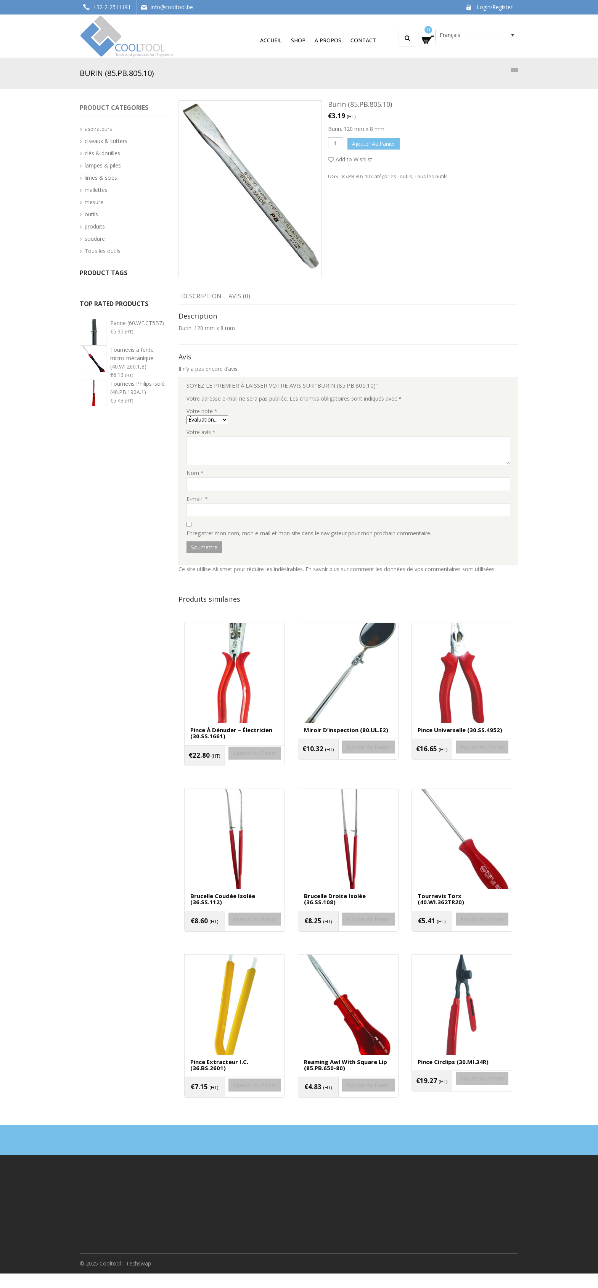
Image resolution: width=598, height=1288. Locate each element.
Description (201, 296)
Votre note (201, 411)
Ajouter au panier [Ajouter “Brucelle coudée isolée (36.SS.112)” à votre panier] (234, 934)
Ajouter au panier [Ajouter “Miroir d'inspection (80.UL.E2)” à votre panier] (348, 757)
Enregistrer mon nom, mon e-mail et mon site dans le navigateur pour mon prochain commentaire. (308, 533)
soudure (95, 238)
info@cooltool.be (172, 7)
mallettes (96, 189)
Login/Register (495, 7)
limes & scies (101, 177)
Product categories (114, 107)
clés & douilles (102, 153)
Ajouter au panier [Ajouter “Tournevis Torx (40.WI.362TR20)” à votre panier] (461, 934)
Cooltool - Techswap (125, 1278)
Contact (363, 40)
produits (95, 226)
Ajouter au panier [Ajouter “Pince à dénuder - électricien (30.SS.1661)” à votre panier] (234, 763)
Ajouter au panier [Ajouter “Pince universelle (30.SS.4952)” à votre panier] (461, 757)
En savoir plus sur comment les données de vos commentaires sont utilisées (400, 569)
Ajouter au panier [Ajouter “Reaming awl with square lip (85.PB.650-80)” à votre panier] (348, 1105)
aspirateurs (98, 128)
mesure (94, 202)
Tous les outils (431, 174)
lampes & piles (103, 165)
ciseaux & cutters (106, 141)
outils (406, 174)
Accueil (271, 40)
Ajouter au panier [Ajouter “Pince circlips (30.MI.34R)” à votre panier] (461, 1098)
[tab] (201, 297)
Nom (195, 473)
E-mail (197, 498)
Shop (298, 40)
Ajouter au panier (375, 143)
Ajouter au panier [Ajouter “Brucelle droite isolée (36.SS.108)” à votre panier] (348, 934)
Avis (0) (239, 296)
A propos (328, 40)
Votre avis (200, 432)
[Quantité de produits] (335, 143)
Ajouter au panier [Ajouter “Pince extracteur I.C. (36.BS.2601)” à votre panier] (234, 1105)
